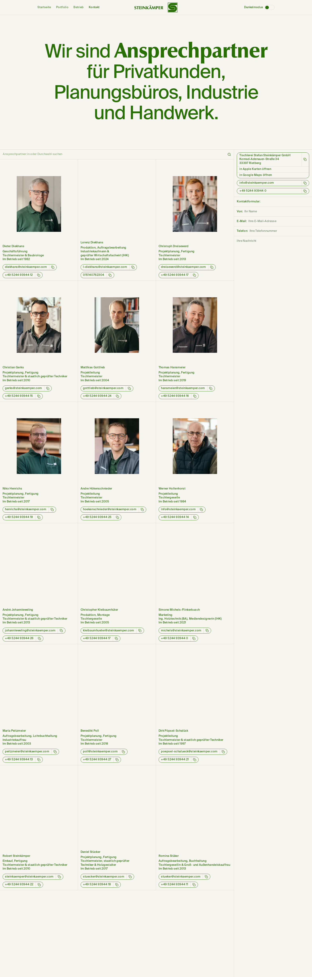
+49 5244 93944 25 (97, 517)
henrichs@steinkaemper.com (25, 509)
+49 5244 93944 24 (97, 396)
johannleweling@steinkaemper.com (30, 630)
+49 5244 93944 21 (175, 759)
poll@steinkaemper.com (100, 751)
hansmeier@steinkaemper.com (183, 388)
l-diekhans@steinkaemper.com (105, 267)
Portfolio (62, 7)
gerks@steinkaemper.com (23, 388)
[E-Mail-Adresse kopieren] (53, 267)
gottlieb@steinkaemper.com (103, 388)
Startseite (44, 7)
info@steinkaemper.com (178, 509)
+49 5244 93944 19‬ (19, 517)
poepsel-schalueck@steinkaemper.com (189, 751)
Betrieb (78, 7)
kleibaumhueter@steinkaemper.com (108, 630)
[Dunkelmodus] (270, 7)
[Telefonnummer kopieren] (38, 275)
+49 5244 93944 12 (19, 275)
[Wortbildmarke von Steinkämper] (155, 8)
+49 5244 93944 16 (175, 396)
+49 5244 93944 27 (97, 759)
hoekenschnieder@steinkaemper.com (109, 509)
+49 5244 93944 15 (19, 396)
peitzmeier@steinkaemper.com (27, 751)
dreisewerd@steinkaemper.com (183, 267)
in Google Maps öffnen (255, 175)
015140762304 (93, 275)
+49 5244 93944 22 (19, 884)
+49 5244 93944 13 (19, 759)
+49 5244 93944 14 (175, 517)
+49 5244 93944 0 (174, 638)
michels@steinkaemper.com (181, 630)
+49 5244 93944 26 (19, 638)
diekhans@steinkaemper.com (26, 267)
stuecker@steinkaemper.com (103, 876)
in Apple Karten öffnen (255, 169)
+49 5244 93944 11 (174, 884)
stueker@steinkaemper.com (181, 876)
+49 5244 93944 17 (175, 275)
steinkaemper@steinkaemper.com (29, 876)
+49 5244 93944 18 (97, 884)
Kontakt (94, 7)
